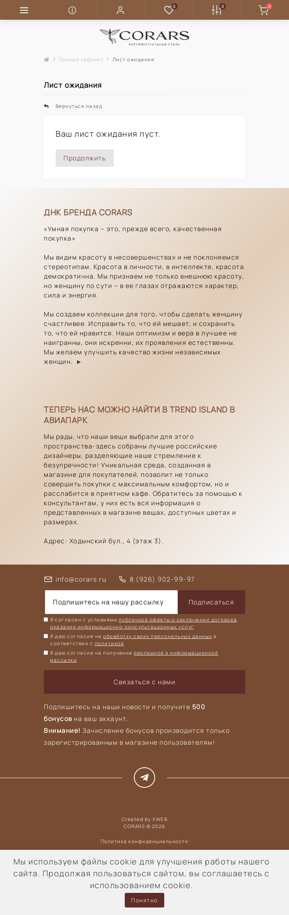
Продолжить (85, 158)
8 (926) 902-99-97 (162, 579)
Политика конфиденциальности (145, 841)
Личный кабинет (81, 59)
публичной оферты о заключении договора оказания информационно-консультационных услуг (143, 623)
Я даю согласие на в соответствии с (133, 640)
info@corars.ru (81, 579)
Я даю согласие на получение (134, 656)
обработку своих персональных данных (157, 636)
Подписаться (212, 602)
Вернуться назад (73, 106)
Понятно (144, 900)
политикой (109, 643)
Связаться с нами (144, 682)
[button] (120, 10)
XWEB (159, 819)
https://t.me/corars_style (144, 777)
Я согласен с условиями (143, 623)
